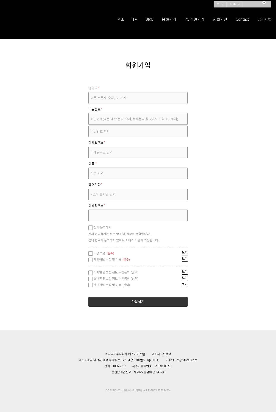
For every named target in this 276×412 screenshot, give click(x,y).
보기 (185, 252)
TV (134, 23)
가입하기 (138, 302)
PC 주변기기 (194, 23)
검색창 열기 (269, 4)
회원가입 (235, 4)
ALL (121, 23)
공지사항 (265, 23)
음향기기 (169, 23)
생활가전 (220, 23)
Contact (242, 23)
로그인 (220, 4)
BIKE (149, 23)
